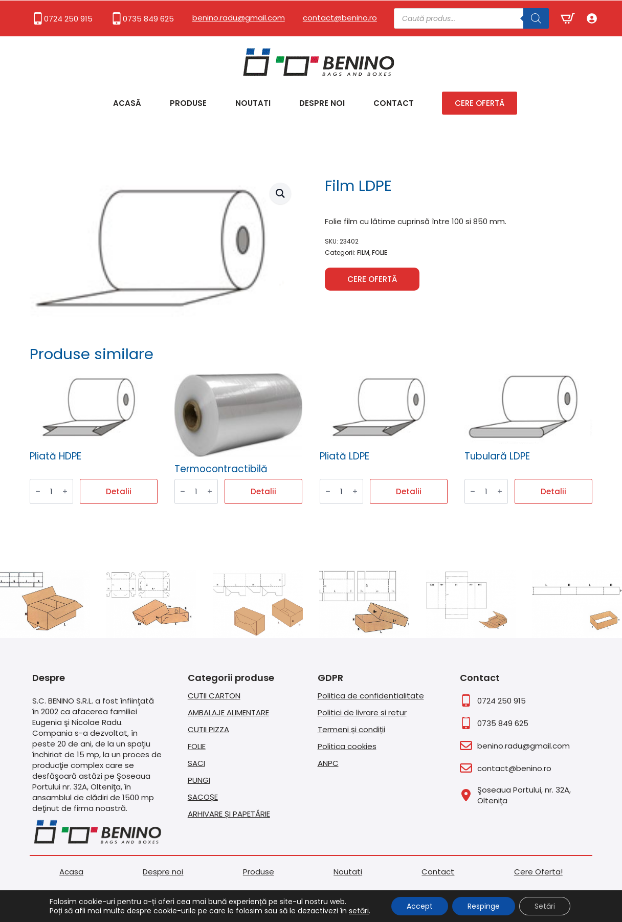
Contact (393, 103)
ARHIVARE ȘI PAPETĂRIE (229, 813)
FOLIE (379, 252)
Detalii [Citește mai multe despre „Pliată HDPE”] (118, 491)
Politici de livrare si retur (362, 712)
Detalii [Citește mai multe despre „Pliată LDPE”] (408, 491)
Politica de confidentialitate (371, 695)
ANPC (328, 763)
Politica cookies (347, 746)
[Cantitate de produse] (51, 491)
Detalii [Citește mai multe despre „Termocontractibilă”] (263, 491)
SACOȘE (203, 797)
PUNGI (199, 780)
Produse (188, 103)
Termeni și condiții (351, 729)
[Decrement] (37, 492)
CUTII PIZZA (208, 729)
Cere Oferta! (538, 871)
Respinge (484, 906)
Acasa (71, 871)
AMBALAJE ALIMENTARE (228, 712)
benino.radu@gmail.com (238, 17)
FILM (363, 252)
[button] (280, 193)
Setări (545, 906)
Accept (420, 906)
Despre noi (322, 103)
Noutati (253, 103)
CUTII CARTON (214, 695)
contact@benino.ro (340, 17)
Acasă (127, 103)
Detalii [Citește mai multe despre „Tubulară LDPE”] (553, 491)
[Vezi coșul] (568, 18)
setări (359, 910)
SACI (196, 763)
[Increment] (65, 492)
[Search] (536, 18)
